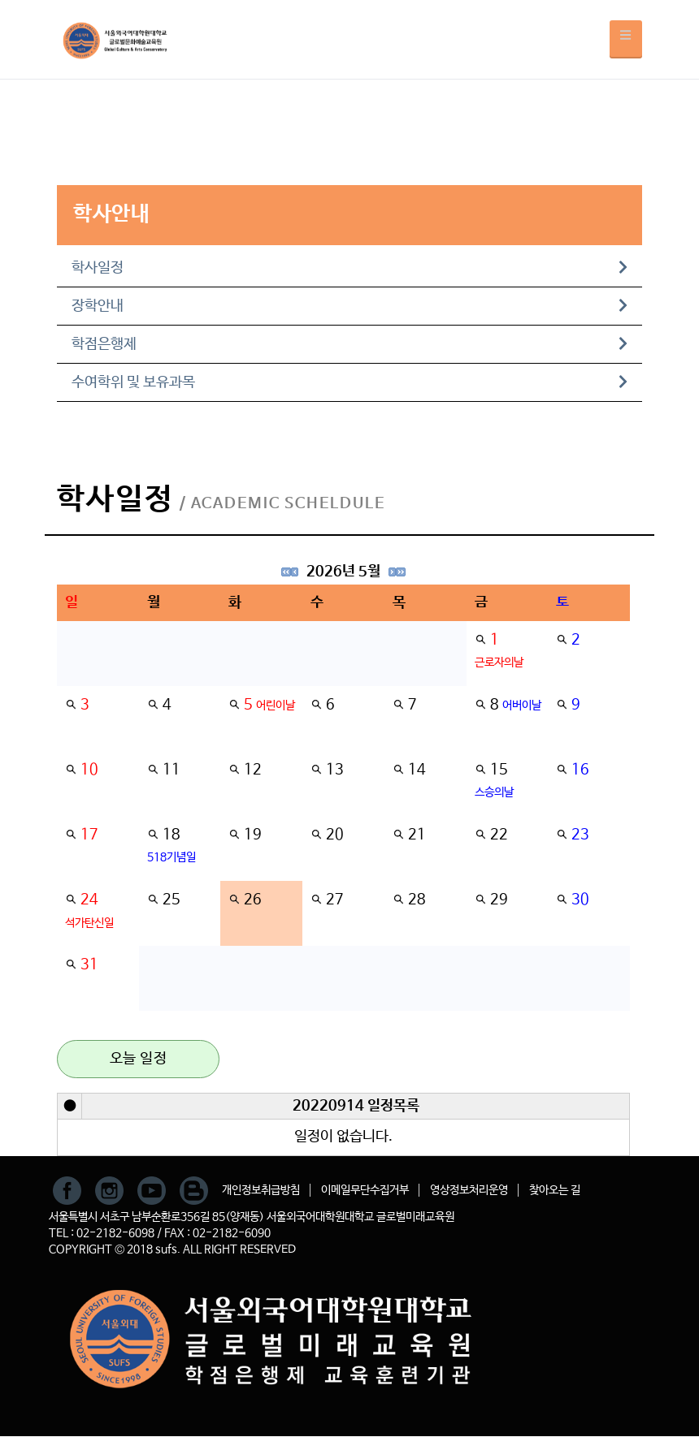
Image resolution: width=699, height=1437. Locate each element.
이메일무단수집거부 (365, 1190)
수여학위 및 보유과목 (349, 382)
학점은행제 (349, 344)
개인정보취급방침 (261, 1190)
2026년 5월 (343, 571)
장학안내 (349, 306)
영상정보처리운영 (469, 1190)
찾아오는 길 (554, 1190)
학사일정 (349, 268)
